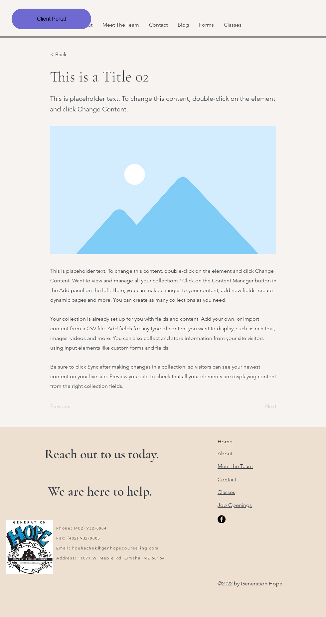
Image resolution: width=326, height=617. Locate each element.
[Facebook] (222, 519)
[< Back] (72, 54)
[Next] (259, 406)
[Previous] (72, 406)
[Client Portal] (51, 19)
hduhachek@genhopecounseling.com (115, 547)
